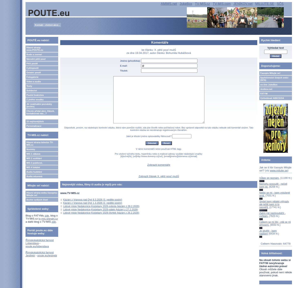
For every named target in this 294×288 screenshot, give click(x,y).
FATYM (263, 93)
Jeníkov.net (266, 89)
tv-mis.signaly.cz (48, 218)
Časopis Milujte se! (270, 73)
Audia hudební (34, 172)
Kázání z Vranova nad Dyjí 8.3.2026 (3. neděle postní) (92, 199)
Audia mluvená (34, 176)
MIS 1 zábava (33, 154)
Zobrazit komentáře (158, 164)
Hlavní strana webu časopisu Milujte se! (41, 194)
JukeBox (186, 4)
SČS (280, 4)
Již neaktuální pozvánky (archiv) (39, 105)
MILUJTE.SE (264, 4)
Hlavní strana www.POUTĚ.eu (34, 48)
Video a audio (33, 81)
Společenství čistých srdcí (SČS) (274, 78)
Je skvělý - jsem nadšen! (268, 232)
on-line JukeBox (268, 84)
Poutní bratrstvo (35, 95)
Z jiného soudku (34, 99)
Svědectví (31, 90)
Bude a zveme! (34, 54)
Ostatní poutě (33, 72)
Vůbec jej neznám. (269, 178)
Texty (29, 86)
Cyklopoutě (32, 68)
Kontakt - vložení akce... (47, 25)
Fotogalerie (32, 77)
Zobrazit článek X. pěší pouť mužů (159, 176)
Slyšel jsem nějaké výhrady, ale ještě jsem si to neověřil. (274, 204)
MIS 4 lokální (33, 167)
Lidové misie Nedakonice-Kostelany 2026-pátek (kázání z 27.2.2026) (100, 209)
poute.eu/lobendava (37, 246)
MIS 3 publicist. (34, 163)
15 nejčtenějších (35, 121)
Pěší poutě (32, 63)
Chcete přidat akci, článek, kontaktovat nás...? (40, 112)
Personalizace (33, 126)
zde (47, 215)
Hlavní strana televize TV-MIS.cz (39, 143)
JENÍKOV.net (243, 4)
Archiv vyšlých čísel (37, 199)
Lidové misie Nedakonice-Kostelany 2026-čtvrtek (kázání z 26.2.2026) (101, 212)
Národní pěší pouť (36, 59)
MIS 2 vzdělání (34, 158)
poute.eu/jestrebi (47, 255)
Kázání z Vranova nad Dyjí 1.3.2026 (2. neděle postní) (92, 203)
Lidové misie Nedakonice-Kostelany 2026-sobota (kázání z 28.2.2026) (101, 206)
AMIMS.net (169, 4)
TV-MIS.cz (202, 4)
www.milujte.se (278, 170)
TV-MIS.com (222, 4)
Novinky (30, 149)
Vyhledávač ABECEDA (272, 98)
